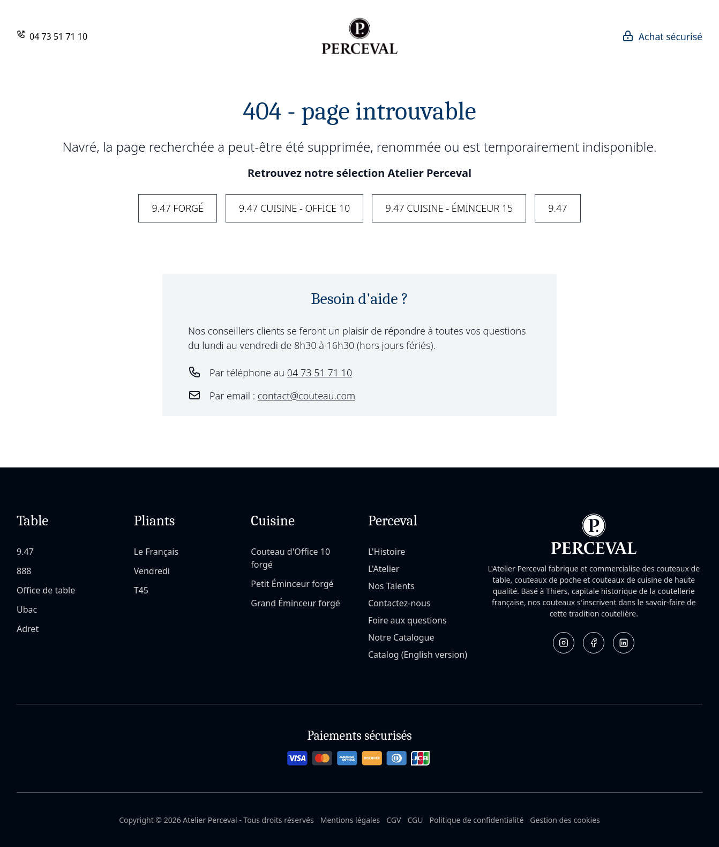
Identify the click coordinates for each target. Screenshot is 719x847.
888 (24, 571)
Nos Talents (391, 586)
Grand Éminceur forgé (295, 603)
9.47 (557, 208)
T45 (141, 590)
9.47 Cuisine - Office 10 (294, 208)
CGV (393, 820)
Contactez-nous (399, 603)
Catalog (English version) (417, 654)
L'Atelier (384, 569)
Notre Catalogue (401, 637)
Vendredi (152, 571)
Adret (28, 629)
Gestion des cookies (565, 820)
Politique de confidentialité (476, 820)
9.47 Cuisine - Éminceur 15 (449, 208)
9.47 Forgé (178, 208)
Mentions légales (350, 820)
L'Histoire (386, 552)
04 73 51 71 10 (58, 36)
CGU (415, 820)
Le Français (156, 552)
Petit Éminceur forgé (292, 584)
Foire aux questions (407, 620)
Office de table (46, 590)
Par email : (282, 395)
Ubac (27, 609)
